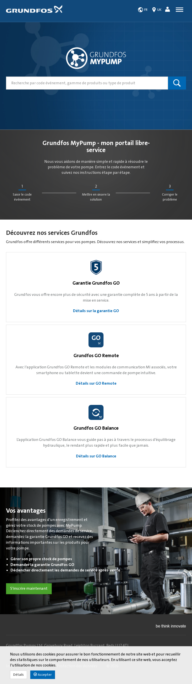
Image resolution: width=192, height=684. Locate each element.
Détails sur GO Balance (96, 456)
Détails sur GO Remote (96, 383)
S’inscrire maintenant (29, 588)
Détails (18, 675)
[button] (168, 10)
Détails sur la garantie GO (96, 311)
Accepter (43, 674)
